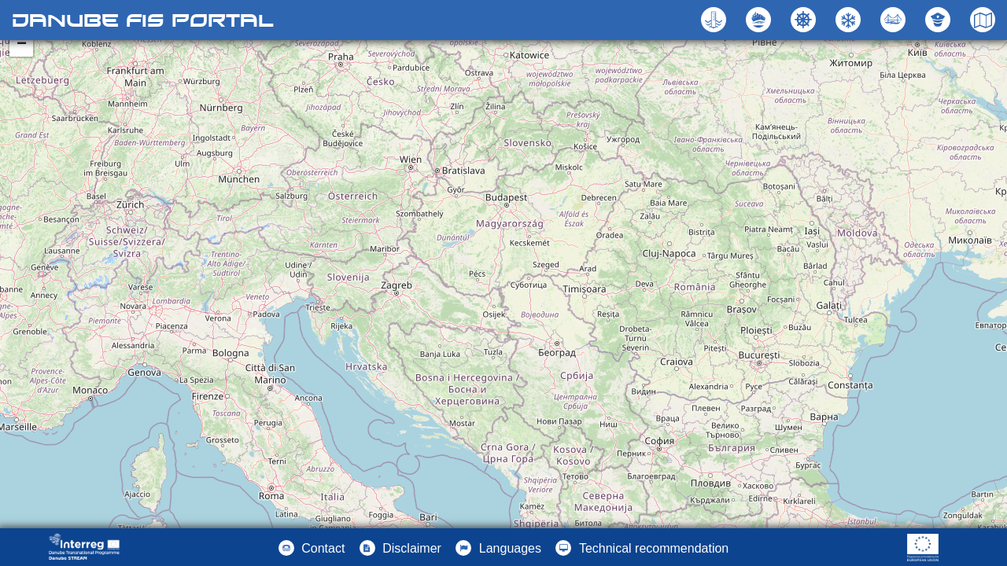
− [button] (22, 45)
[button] (894, 19)
